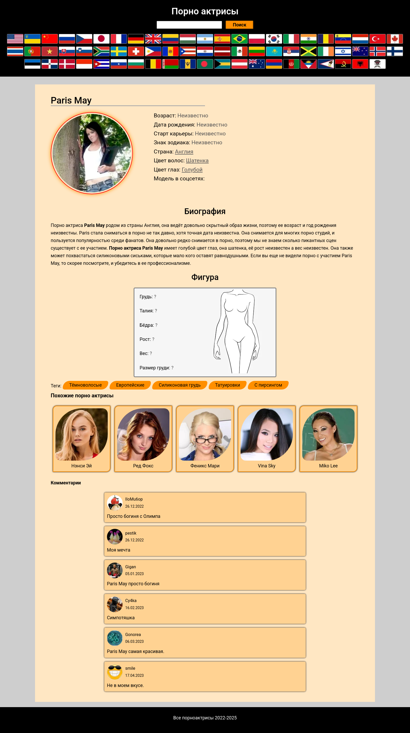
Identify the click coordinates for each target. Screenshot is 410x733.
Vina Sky (267, 465)
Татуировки (227, 385)
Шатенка (197, 160)
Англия (184, 151)
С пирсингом (268, 385)
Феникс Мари (204, 465)
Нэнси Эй (81, 465)
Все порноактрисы (193, 717)
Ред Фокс (143, 465)
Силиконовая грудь (180, 385)
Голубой (192, 169)
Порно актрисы (205, 11)
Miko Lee (328, 465)
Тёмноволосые (85, 385)
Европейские (130, 385)
